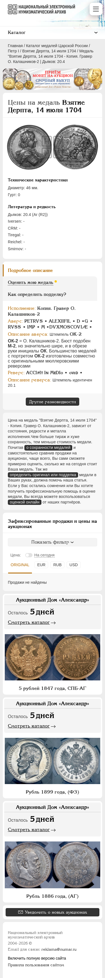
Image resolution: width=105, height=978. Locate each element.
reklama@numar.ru (58, 949)
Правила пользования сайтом (36, 965)
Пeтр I (13, 51)
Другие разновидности (52, 401)
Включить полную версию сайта (37, 958)
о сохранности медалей (48, 447)
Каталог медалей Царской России (57, 45)
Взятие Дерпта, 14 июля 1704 (49, 51)
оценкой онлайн (24, 502)
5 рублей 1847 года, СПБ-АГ (52, 688)
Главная (15, 45)
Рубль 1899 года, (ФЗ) (52, 792)
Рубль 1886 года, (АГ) (52, 896)
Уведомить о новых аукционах (56, 912)
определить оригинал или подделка (43, 475)
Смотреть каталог (29, 622)
